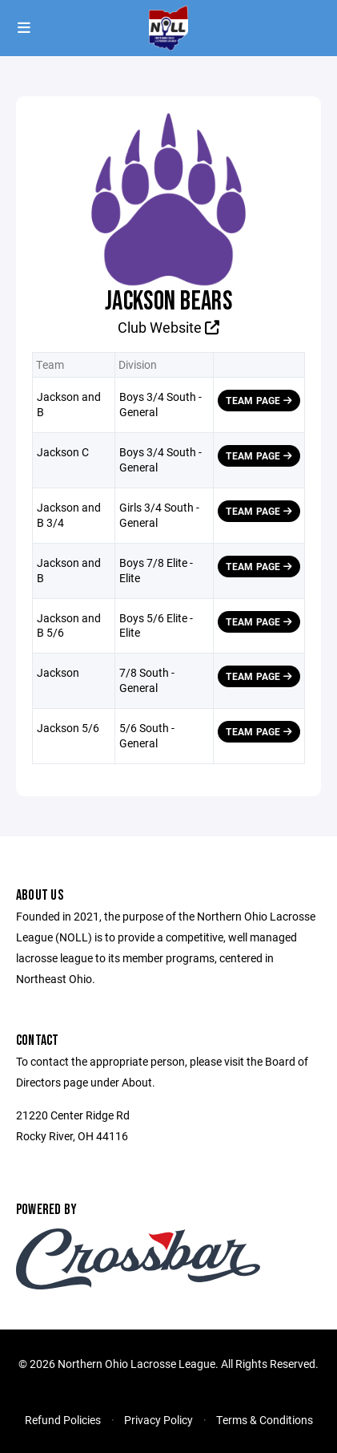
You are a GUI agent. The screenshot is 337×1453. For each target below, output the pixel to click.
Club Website (168, 327)
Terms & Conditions (264, 1419)
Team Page (259, 400)
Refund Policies (63, 1419)
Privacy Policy (158, 1419)
